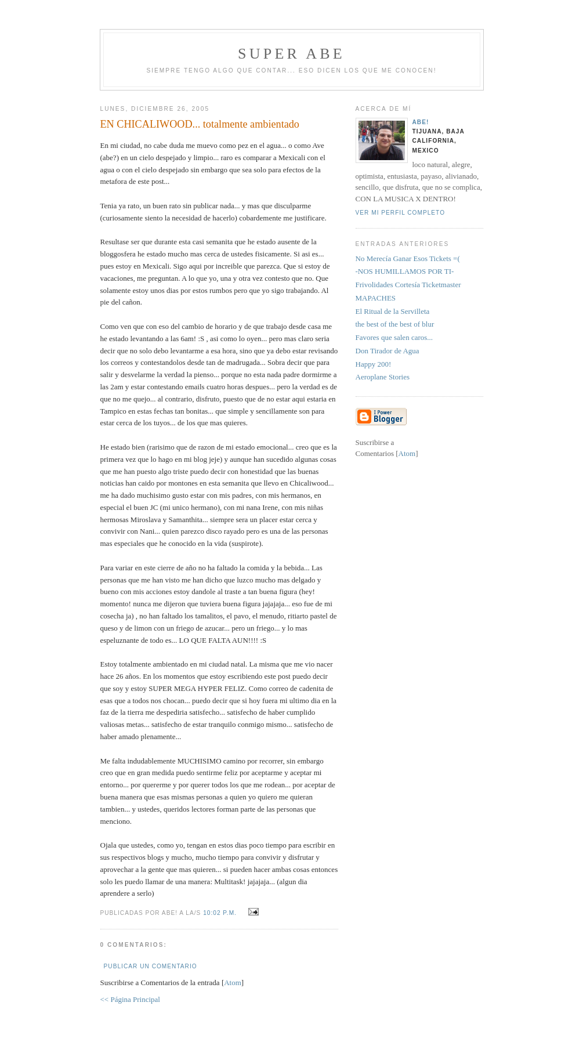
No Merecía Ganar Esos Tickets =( (408, 258)
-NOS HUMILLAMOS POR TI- (405, 271)
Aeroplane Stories (383, 376)
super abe (291, 53)
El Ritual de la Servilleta (393, 311)
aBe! (420, 122)
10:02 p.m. (221, 913)
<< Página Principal (130, 999)
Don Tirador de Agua (387, 350)
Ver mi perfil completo (401, 212)
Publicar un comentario (150, 966)
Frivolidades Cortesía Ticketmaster (408, 284)
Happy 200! (374, 364)
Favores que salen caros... (394, 337)
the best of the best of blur (395, 324)
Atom (232, 982)
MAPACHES (376, 298)
